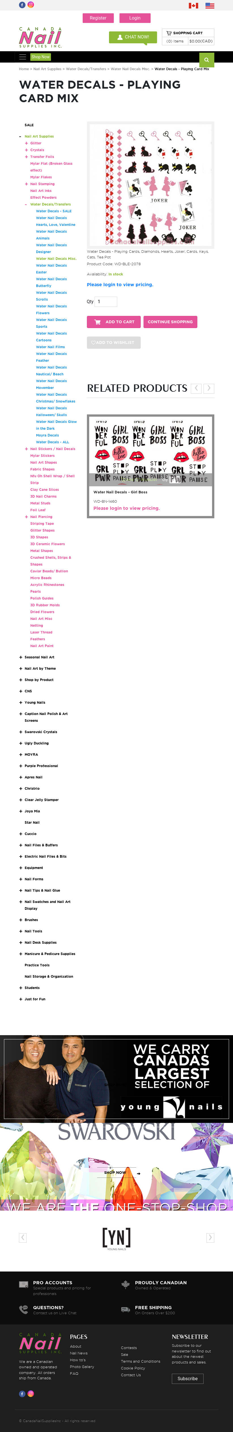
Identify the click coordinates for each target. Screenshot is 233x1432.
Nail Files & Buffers (41, 845)
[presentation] (196, 389)
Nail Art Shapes (43, 462)
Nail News (78, 1353)
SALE (29, 125)
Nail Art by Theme (40, 668)
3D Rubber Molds (45, 605)
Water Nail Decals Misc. (130, 69)
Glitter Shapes (42, 530)
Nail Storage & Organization (49, 976)
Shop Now (41, 57)
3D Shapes (39, 537)
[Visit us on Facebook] (23, 1394)
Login (134, 18)
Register (98, 18)
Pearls (35, 591)
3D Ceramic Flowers (47, 544)
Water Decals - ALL (52, 442)
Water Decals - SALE (54, 211)
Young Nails (35, 702)
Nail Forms (34, 879)
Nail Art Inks (41, 190)
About (75, 1346)
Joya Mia (32, 811)
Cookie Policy (133, 1368)
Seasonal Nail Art (39, 657)
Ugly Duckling (37, 743)
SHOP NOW (115, 1085)
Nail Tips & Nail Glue (42, 890)
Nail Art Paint (42, 646)
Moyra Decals (47, 435)
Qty (90, 301)
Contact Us (131, 1375)
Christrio (32, 788)
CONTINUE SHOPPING (170, 322)
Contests (129, 1348)
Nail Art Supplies (47, 69)
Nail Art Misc (41, 618)
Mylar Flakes (41, 177)
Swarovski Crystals (41, 732)
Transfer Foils (42, 157)
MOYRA (31, 754)
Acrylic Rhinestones (47, 585)
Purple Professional (41, 766)
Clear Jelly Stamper (42, 800)
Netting (36, 625)
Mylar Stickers (42, 455)
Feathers (37, 639)
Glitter (35, 143)
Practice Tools (37, 965)
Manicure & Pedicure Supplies (50, 954)
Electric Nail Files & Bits (46, 856)
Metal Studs (40, 503)
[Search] (206, 60)
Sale (124, 1354)
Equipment (34, 868)
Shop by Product (39, 680)
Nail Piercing (41, 517)
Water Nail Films (50, 347)
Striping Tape (42, 523)
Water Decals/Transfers (86, 69)
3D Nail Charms (43, 496)
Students (32, 988)
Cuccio (31, 834)
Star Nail (32, 822)
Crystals (37, 150)
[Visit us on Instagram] (31, 1394)
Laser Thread (41, 632)
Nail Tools (33, 931)
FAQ (74, 1373)
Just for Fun (35, 999)
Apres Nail (33, 777)
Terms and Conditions (140, 1361)
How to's (77, 1360)
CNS (28, 691)
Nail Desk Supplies (41, 942)
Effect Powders (43, 197)
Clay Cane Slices (44, 489)
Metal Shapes (41, 551)
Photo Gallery (82, 1367)
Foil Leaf (38, 510)
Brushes (31, 920)
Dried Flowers (42, 612)
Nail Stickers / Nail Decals (52, 449)
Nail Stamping (42, 184)
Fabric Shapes (42, 469)
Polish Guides (42, 598)
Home (24, 69)
